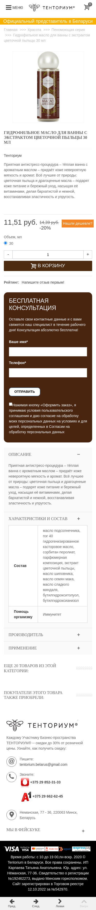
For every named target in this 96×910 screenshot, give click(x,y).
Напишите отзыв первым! (43, 282)
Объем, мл (13, 237)
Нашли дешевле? (77, 223)
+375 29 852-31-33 (45, 782)
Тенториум (13, 155)
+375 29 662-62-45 (41, 796)
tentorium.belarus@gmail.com (43, 764)
